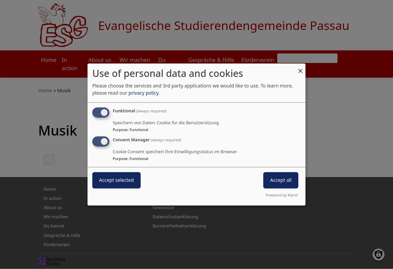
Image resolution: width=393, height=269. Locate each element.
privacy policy (143, 93)
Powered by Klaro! (282, 195)
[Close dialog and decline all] (300, 67)
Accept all (281, 180)
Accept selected (116, 180)
